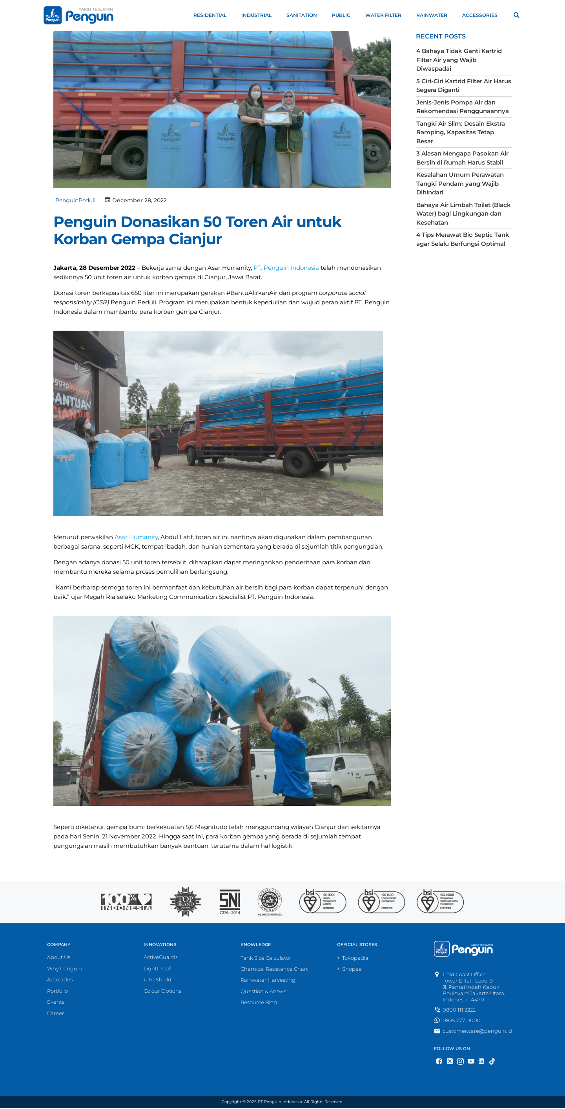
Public (344, 15)
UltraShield (157, 981)
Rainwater (435, 15)
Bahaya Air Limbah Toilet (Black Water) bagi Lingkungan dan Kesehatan (463, 195)
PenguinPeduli (75, 200)
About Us (58, 958)
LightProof (157, 970)
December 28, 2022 (134, 200)
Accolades (60, 981)
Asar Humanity (135, 538)
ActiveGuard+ (161, 958)
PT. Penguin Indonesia (285, 269)
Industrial (260, 15)
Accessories (483, 15)
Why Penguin (64, 970)
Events (55, 1003)
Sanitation (305, 15)
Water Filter (386, 15)
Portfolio (57, 992)
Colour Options (162, 992)
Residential (213, 15)
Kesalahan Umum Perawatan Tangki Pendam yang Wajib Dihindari (459, 165)
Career (55, 1015)
